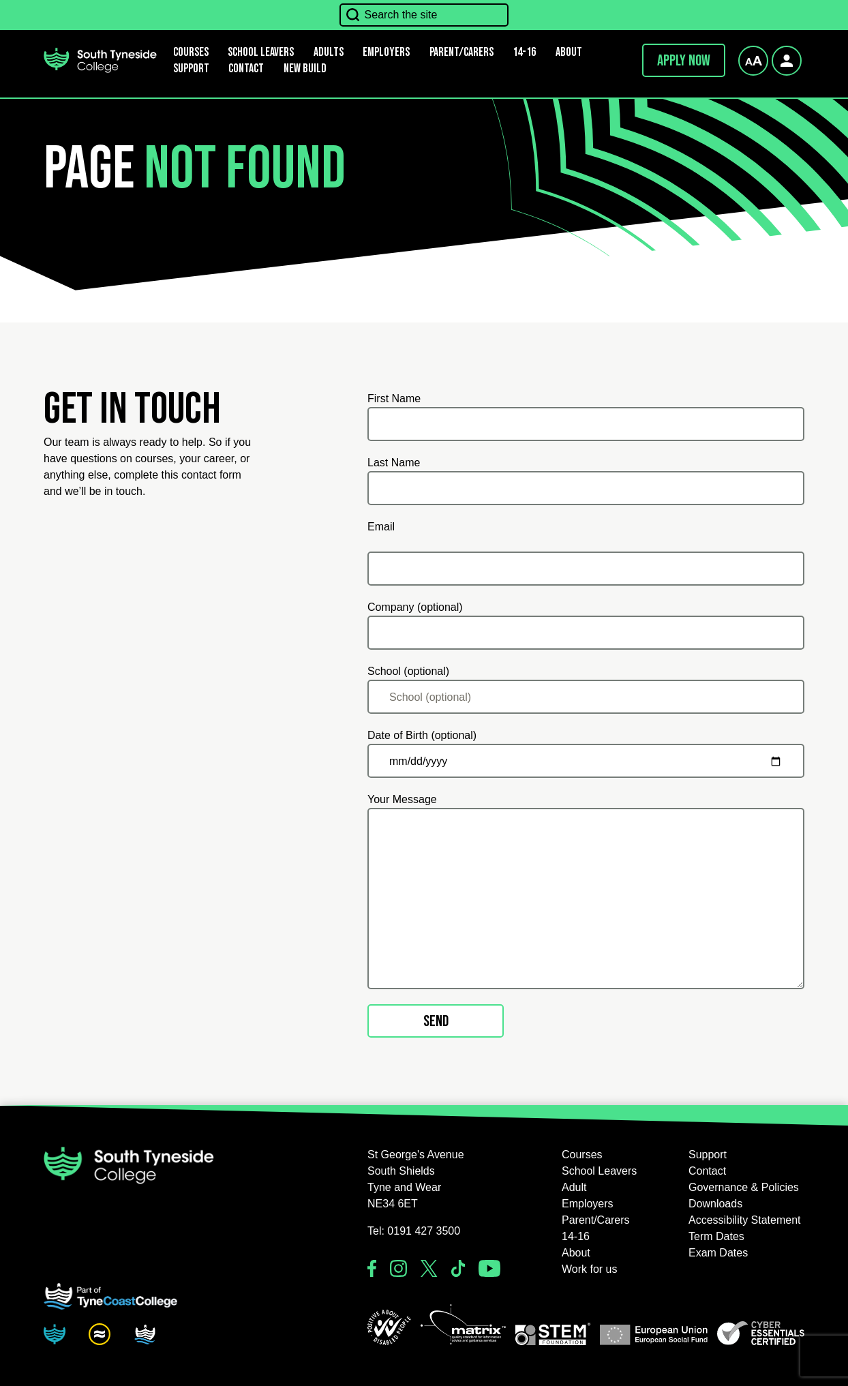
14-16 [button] (524, 52)
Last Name (393, 462)
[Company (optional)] (585, 633)
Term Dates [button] (716, 1236)
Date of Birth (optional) (421, 735)
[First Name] (585, 424)
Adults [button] (329, 52)
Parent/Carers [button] (461, 52)
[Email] (585, 569)
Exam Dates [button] (718, 1253)
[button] (389, 1327)
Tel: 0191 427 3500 (413, 1231)
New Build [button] (305, 68)
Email (381, 526)
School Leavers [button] (599, 1171)
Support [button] (191, 68)
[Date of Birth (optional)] (585, 761)
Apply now (683, 60)
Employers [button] (386, 52)
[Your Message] (585, 898)
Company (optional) (415, 607)
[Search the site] (424, 15)
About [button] (569, 52)
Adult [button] (574, 1187)
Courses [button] (582, 1154)
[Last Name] (585, 488)
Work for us (590, 1269)
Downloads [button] (715, 1203)
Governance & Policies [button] (743, 1187)
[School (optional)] (585, 697)
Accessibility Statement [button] (744, 1220)
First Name (394, 398)
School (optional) (408, 671)
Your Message (402, 799)
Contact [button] (246, 68)
